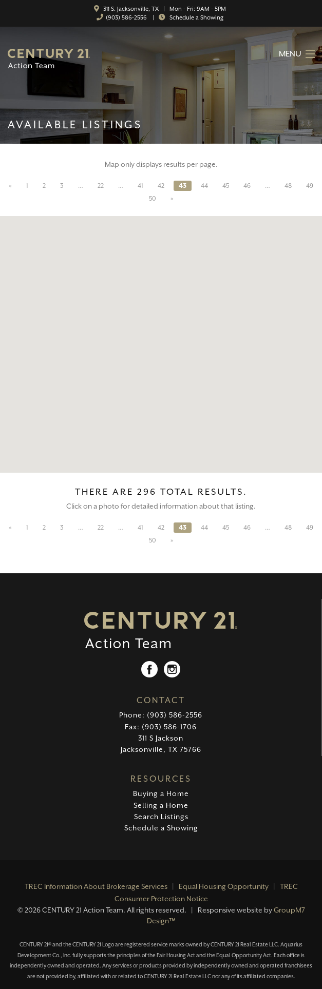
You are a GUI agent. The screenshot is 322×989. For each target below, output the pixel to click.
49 (309, 185)
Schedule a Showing (195, 17)
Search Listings (161, 816)
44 (204, 185)
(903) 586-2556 (126, 17)
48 (288, 185)
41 (140, 185)
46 (247, 185)
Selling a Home (161, 805)
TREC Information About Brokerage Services (96, 886)
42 (161, 185)
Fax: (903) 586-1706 (161, 727)
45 (225, 185)
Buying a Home (161, 793)
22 (101, 185)
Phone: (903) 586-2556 (160, 715)
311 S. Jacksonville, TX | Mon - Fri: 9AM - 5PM (164, 9)
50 (152, 198)
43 (182, 185)
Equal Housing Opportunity (224, 886)
